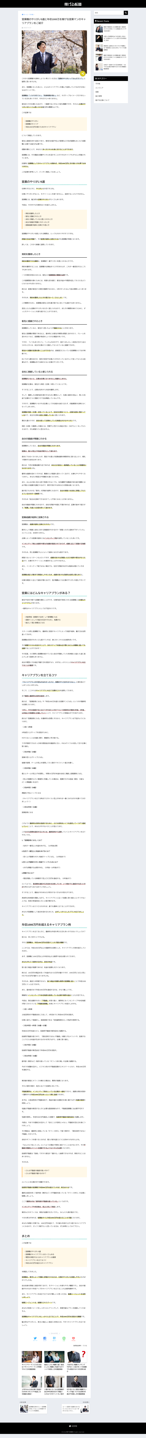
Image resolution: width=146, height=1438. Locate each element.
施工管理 (98, 96)
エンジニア (99, 88)
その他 (84, 1346)
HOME (73, 1430)
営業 (97, 92)
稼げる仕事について (102, 100)
